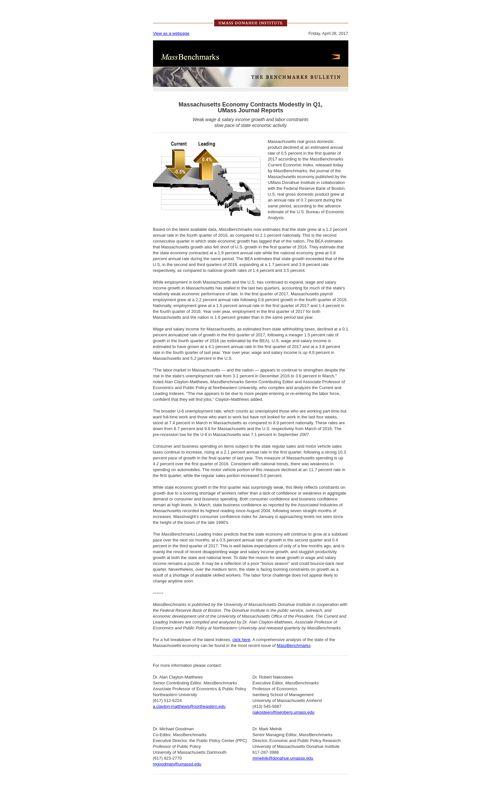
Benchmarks (293, 645)
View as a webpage (171, 33)
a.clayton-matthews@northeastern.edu (189, 706)
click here (241, 639)
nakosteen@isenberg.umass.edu (283, 712)
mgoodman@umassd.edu (177, 764)
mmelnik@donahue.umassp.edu (283, 758)
